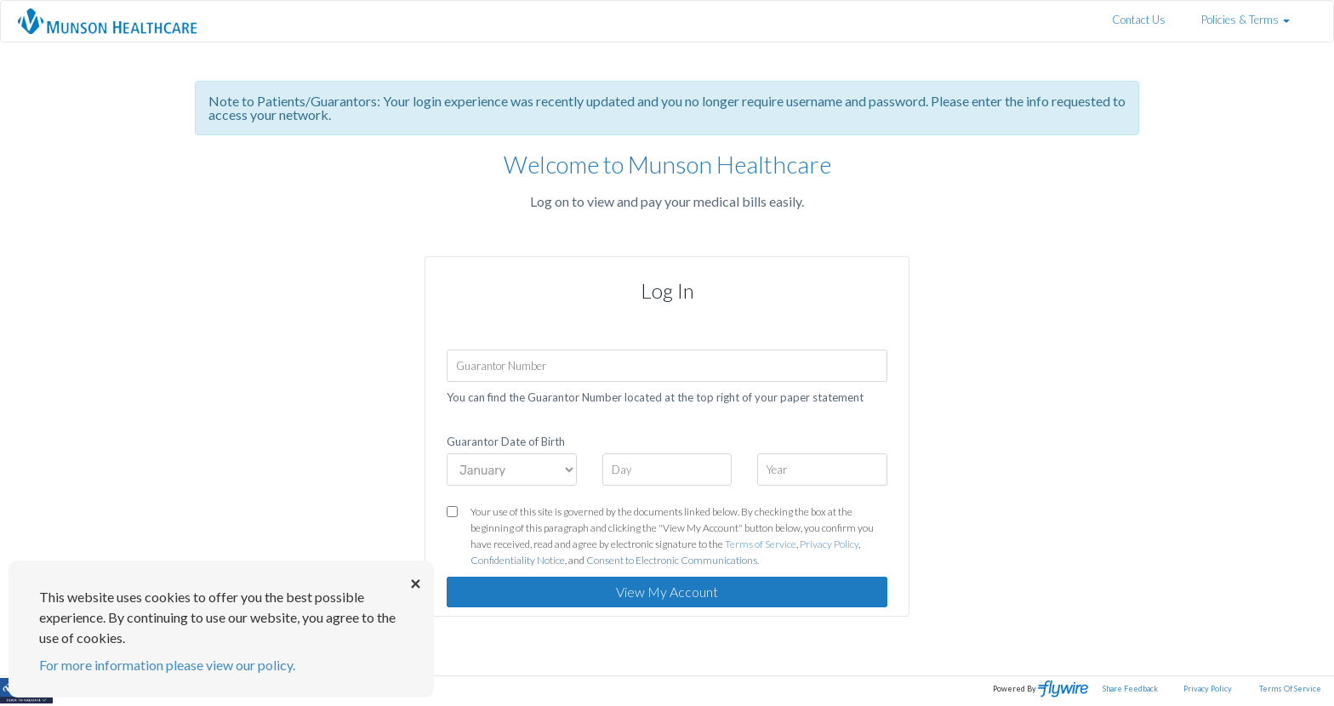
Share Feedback (1130, 688)
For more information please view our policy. (167, 665)
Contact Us (1139, 19)
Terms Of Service (1290, 688)
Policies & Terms (1245, 19)
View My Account (667, 592)
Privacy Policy (829, 544)
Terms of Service (760, 544)
